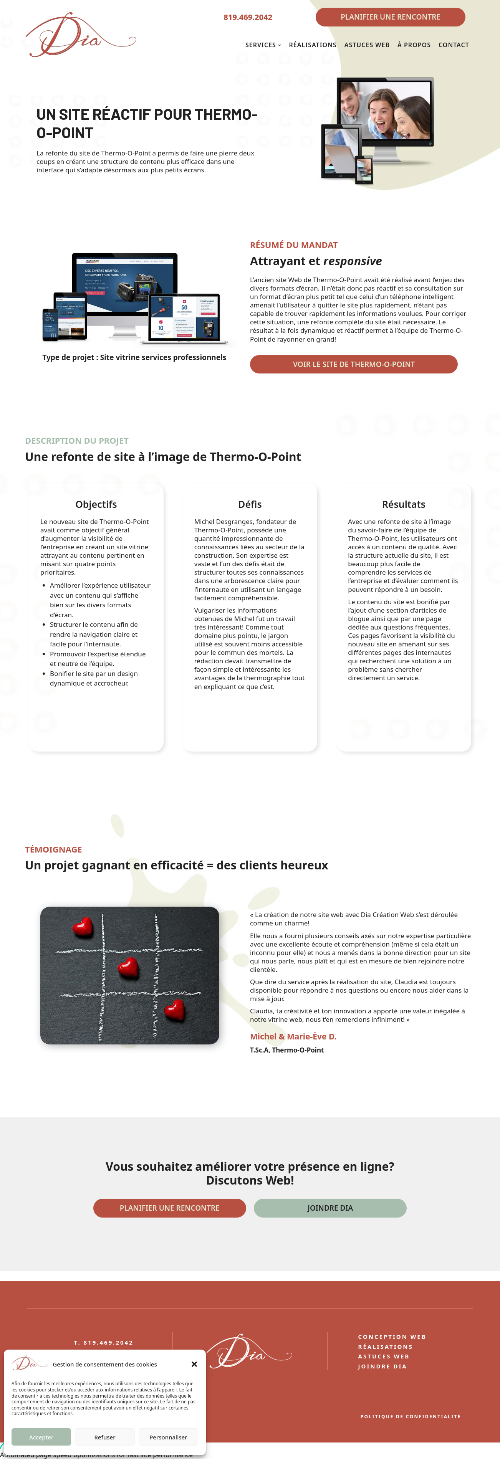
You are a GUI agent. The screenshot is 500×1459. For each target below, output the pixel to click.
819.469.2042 (248, 17)
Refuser (104, 1437)
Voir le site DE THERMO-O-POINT (354, 364)
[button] (194, 1364)
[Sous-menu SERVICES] (279, 45)
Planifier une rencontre (170, 1208)
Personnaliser (168, 1437)
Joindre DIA (330, 1208)
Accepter (41, 1437)
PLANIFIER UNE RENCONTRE (390, 17)
